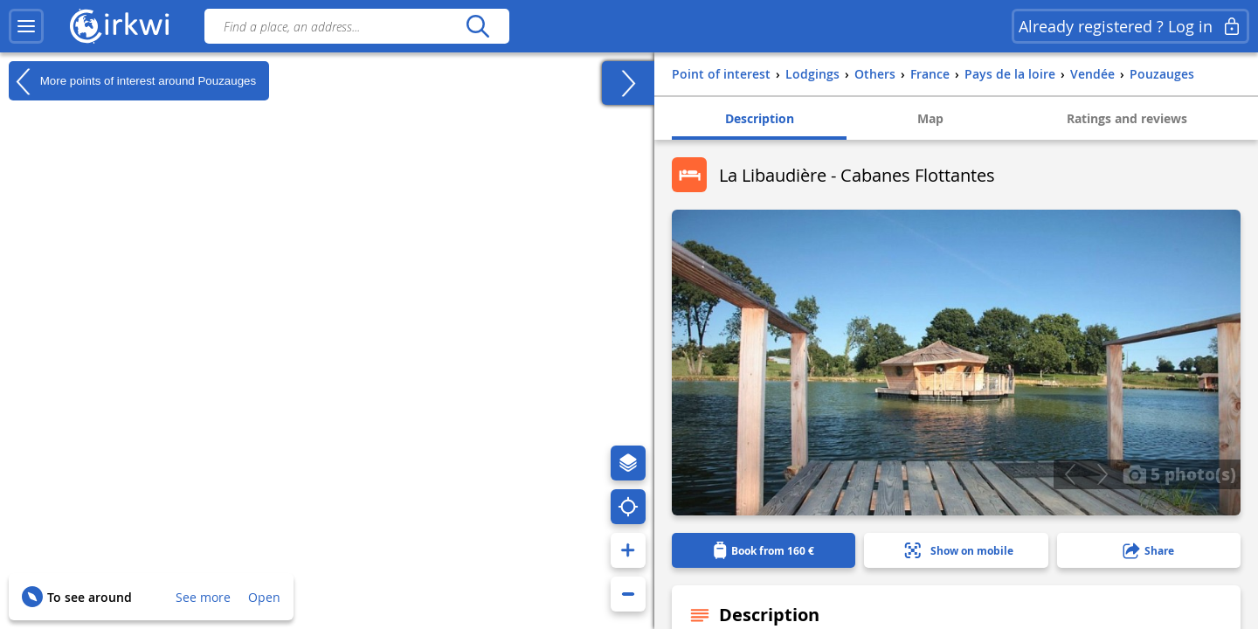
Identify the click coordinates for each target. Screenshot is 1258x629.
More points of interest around (132, 81)
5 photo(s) (1179, 473)
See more (203, 597)
